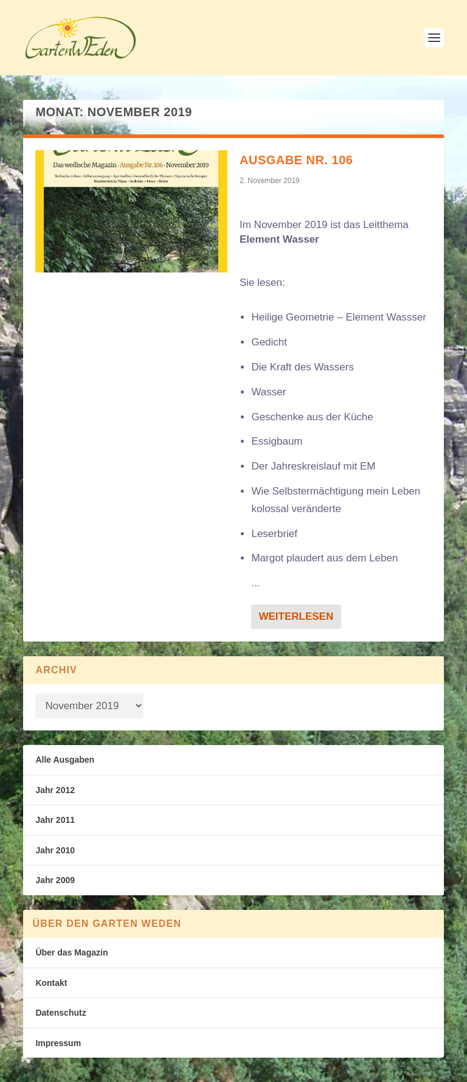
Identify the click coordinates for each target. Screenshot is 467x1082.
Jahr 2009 (55, 880)
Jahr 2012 (55, 790)
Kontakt (51, 983)
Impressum (58, 1043)
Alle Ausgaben (64, 760)
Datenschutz (60, 1013)
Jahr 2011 (55, 820)
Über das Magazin (71, 952)
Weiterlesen (295, 616)
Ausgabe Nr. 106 (296, 160)
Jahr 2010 (55, 850)
